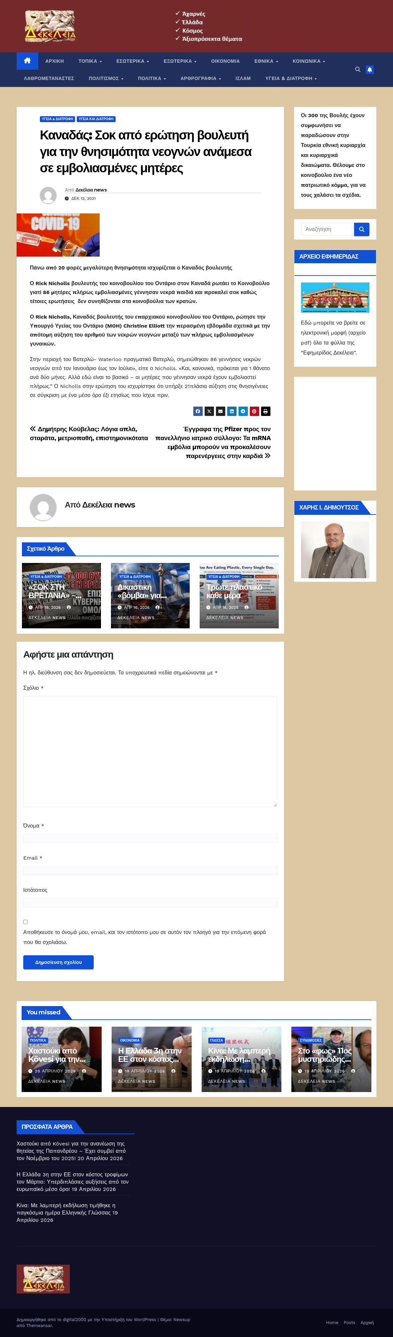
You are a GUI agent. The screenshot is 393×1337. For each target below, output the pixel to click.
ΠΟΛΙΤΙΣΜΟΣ (104, 78)
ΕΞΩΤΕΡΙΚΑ (179, 61)
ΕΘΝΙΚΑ (264, 61)
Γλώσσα (216, 1040)
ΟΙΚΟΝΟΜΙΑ (225, 61)
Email (33, 858)
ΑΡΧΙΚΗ (55, 61)
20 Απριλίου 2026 (56, 1071)
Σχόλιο (33, 688)
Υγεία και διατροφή (96, 119)
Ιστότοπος (35, 890)
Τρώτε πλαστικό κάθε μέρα (234, 591)
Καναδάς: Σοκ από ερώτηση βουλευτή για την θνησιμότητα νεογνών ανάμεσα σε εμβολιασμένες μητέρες (145, 151)
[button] (357, 69)
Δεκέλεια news (91, 190)
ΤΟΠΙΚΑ (88, 61)
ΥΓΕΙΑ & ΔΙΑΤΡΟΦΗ (289, 78)
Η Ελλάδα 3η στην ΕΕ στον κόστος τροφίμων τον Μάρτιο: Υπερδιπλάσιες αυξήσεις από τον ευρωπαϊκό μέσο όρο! (73, 1181)
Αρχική (367, 1322)
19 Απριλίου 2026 (146, 1071)
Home (332, 1322)
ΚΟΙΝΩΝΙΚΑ (307, 61)
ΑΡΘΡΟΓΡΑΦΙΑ (199, 78)
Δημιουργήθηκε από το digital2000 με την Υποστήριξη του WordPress (87, 1319)
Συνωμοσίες (311, 1040)
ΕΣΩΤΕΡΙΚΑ (131, 61)
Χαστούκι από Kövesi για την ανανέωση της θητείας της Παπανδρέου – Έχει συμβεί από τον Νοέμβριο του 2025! (71, 1150)
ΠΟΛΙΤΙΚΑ (150, 78)
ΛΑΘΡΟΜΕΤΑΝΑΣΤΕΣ (49, 78)
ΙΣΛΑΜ (243, 78)
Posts (349, 1322)
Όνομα (33, 826)
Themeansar (39, 1325)
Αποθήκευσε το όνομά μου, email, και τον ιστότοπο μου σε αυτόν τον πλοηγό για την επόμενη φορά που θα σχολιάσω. (144, 937)
